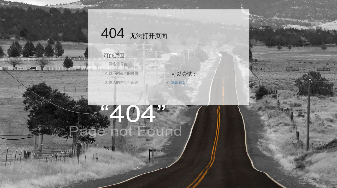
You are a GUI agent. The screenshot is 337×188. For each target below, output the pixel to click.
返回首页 (178, 82)
